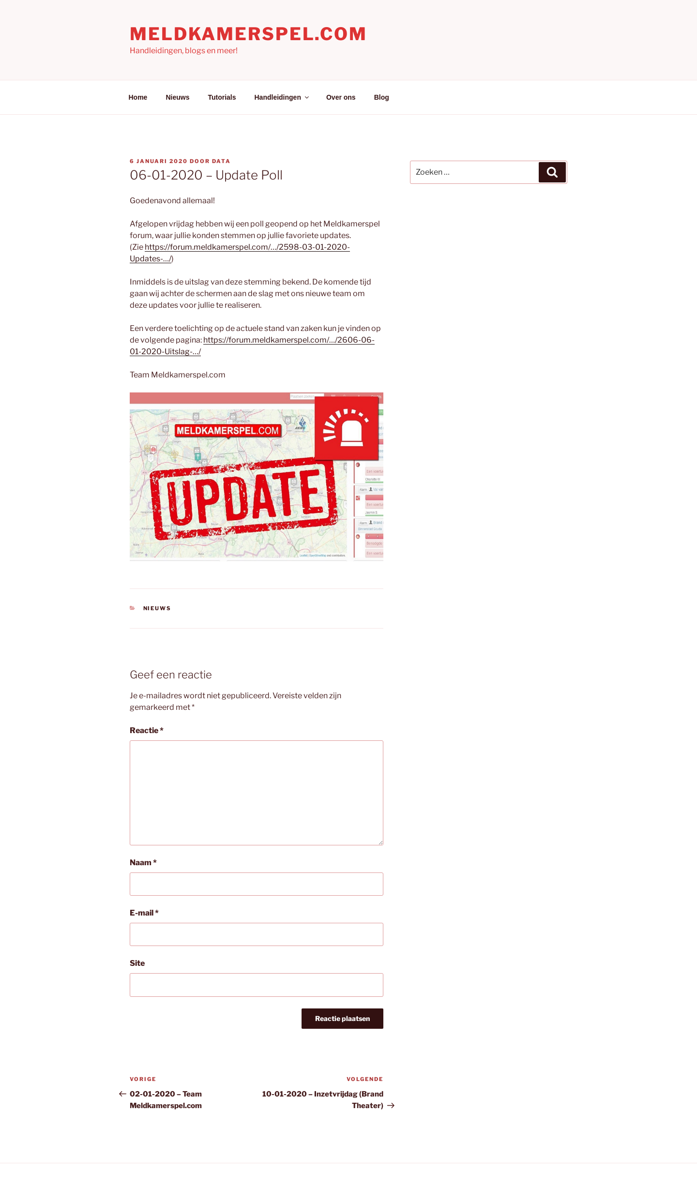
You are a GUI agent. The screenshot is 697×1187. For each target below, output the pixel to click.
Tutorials (222, 97)
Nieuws (177, 97)
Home (138, 97)
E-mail (144, 912)
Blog (381, 97)
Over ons (341, 97)
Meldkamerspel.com (248, 34)
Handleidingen (282, 97)
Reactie (147, 730)
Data (221, 161)
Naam (143, 862)
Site (137, 963)
